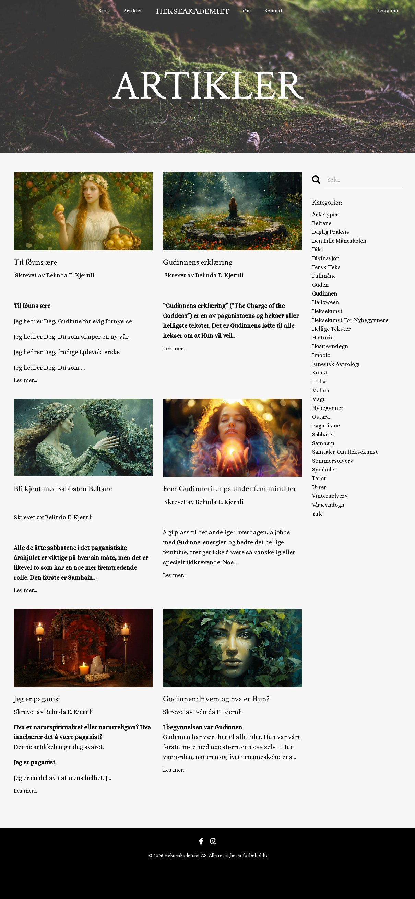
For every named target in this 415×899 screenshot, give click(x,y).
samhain (324, 472)
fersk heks (327, 275)
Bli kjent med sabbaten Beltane (68, 503)
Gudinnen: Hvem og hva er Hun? (228, 733)
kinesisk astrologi (337, 383)
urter (319, 522)
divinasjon (327, 265)
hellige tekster (333, 344)
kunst (320, 393)
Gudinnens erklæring (214, 264)
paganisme (327, 452)
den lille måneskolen (342, 245)
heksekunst (329, 324)
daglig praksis (332, 235)
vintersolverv (331, 532)
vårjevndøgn (330, 541)
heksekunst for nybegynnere (353, 334)
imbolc (322, 373)
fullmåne (325, 284)
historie (323, 353)
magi (318, 423)
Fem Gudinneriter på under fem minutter (229, 503)
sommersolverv (334, 492)
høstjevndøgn (332, 363)
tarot (320, 512)
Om (247, 11)
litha (319, 403)
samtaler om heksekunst (348, 482)
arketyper (326, 215)
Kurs (107, 11)
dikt (318, 255)
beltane (323, 225)
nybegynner (329, 433)
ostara (322, 442)
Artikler (134, 11)
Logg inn (388, 11)
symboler (325, 502)
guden (321, 294)
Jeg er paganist (49, 725)
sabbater (324, 462)
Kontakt (274, 11)
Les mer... (25, 385)
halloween (327, 314)
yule (318, 551)
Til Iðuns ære (46, 264)
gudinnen (326, 304)
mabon (321, 413)
